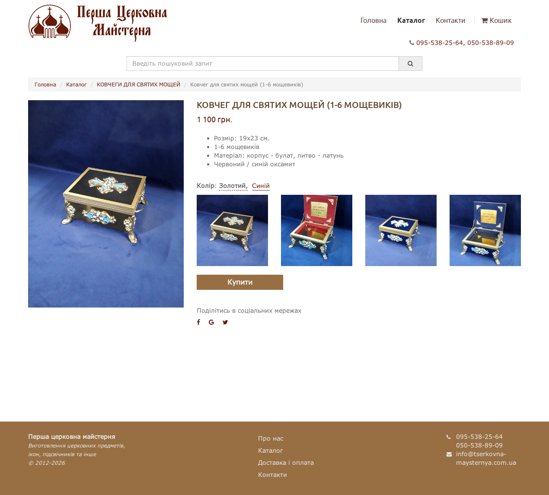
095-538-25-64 (439, 42)
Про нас (270, 438)
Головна (373, 20)
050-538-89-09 (490, 42)
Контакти (451, 20)
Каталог (411, 20)
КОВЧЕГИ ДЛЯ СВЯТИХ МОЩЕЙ (138, 84)
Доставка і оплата (286, 462)
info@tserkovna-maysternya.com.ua (486, 458)
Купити (239, 282)
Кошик (496, 20)
